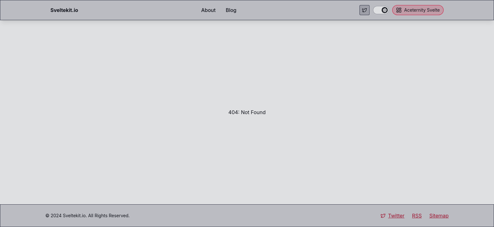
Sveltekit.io (74, 215)
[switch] (380, 10)
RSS (417, 215)
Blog (231, 10)
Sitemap (439, 215)
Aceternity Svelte (418, 10)
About (208, 10)
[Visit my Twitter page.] (364, 10)
